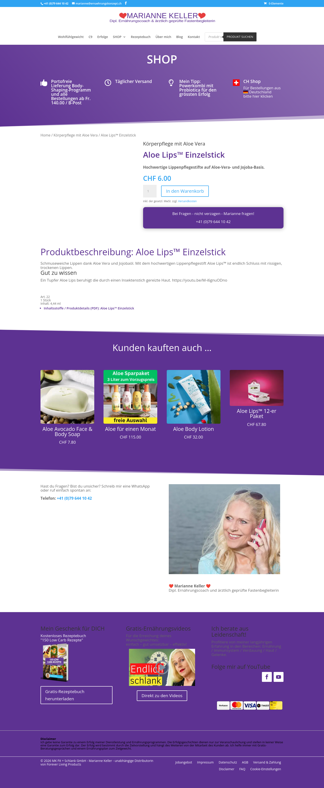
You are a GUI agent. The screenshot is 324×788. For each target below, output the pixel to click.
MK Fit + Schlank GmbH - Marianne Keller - (83, 761)
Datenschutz (228, 762)
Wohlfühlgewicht (71, 37)
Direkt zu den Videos (162, 695)
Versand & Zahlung (267, 762)
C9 (90, 37)
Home (45, 135)
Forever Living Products (64, 764)
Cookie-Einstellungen (265, 769)
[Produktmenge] (150, 191)
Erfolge (102, 37)
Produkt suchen (240, 37)
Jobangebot (183, 762)
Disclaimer (226, 769)
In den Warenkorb (185, 191)
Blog (179, 37)
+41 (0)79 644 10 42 (213, 221)
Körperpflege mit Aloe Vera (76, 135)
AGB (245, 762)
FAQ (242, 769)
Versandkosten (187, 201)
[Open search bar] (263, 36)
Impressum (205, 762)
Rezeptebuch (141, 37)
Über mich (163, 37)
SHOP (117, 37)
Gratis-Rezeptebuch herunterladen (64, 695)
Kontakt (194, 37)
